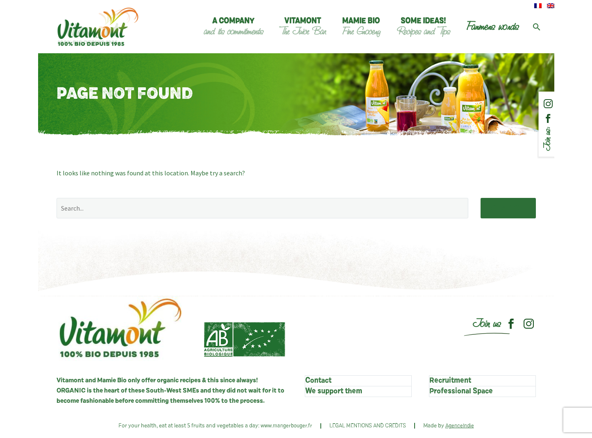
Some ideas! (423, 27)
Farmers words (492, 26)
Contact (318, 380)
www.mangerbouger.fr (286, 426)
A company (233, 27)
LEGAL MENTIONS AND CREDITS (367, 426)
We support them (333, 391)
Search (508, 208)
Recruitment (450, 380)
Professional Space (461, 391)
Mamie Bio (361, 27)
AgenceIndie (459, 426)
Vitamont (302, 27)
